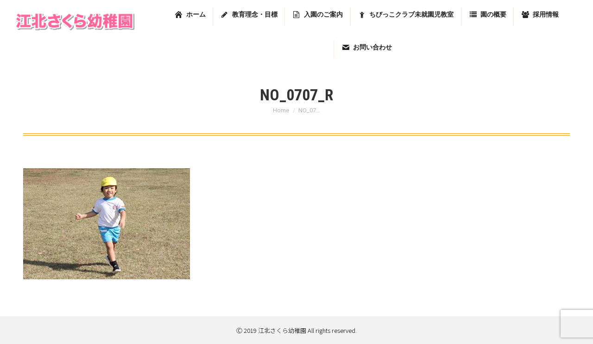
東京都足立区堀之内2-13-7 (471, 10)
